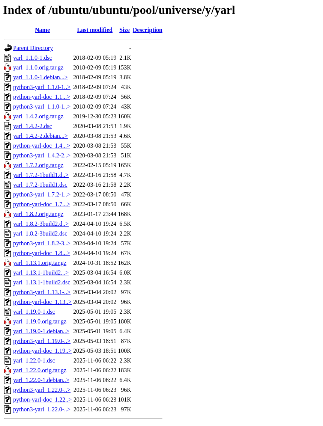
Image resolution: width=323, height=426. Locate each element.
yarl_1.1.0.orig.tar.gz (38, 67)
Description (147, 30)
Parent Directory (33, 48)
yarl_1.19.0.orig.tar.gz (39, 321)
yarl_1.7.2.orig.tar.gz (38, 165)
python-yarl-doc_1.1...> (41, 97)
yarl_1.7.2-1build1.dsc (40, 184)
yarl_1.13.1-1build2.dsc (41, 282)
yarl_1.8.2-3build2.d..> (41, 224)
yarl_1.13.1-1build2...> (41, 272)
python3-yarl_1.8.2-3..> (42, 243)
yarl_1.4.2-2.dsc (32, 126)
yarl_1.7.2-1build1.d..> (41, 175)
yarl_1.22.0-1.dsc (34, 360)
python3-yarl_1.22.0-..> (42, 390)
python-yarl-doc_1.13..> (42, 302)
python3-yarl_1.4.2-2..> (42, 155)
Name (42, 30)
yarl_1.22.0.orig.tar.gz (39, 370)
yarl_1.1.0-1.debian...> (40, 77)
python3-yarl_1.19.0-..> (42, 341)
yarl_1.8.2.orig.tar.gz (38, 214)
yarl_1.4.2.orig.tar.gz (38, 116)
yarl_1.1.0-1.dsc (32, 57)
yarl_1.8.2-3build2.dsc (40, 233)
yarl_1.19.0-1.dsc (34, 311)
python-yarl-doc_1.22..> (42, 399)
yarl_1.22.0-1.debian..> (41, 380)
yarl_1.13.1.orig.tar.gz (39, 263)
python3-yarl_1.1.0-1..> (42, 87)
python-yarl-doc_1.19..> (42, 350)
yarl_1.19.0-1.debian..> (41, 331)
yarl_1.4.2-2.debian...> (40, 136)
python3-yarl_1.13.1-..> (42, 292)
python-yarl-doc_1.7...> (41, 204)
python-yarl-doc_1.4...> (41, 145)
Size (124, 30)
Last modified (95, 30)
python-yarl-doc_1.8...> (41, 253)
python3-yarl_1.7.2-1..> (42, 194)
